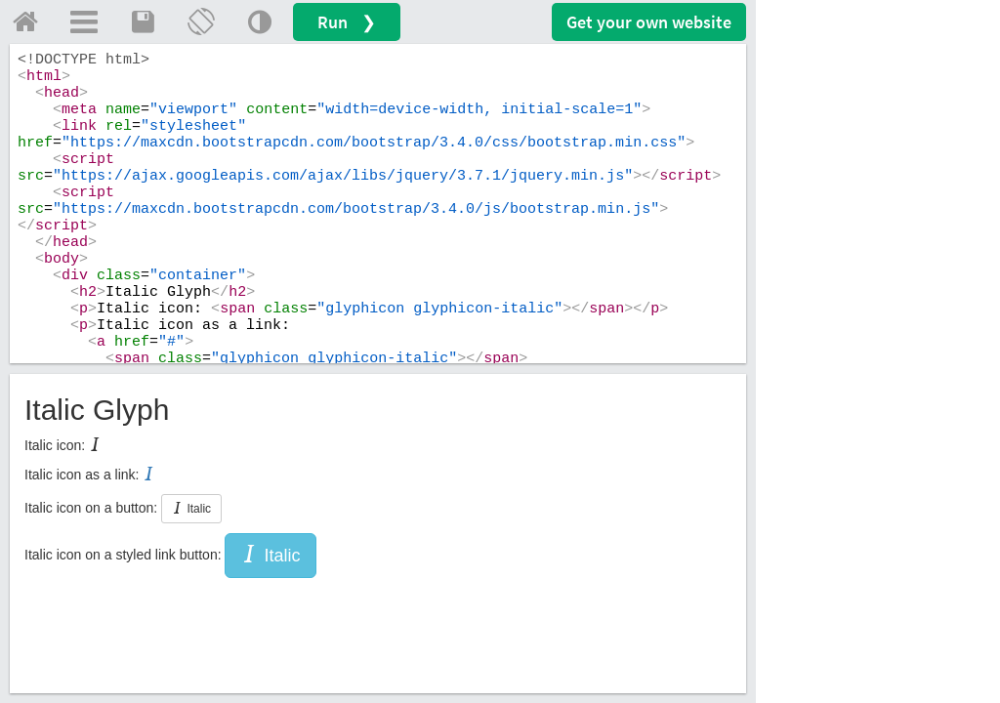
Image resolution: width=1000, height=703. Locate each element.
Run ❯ (346, 22)
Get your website (648, 22)
